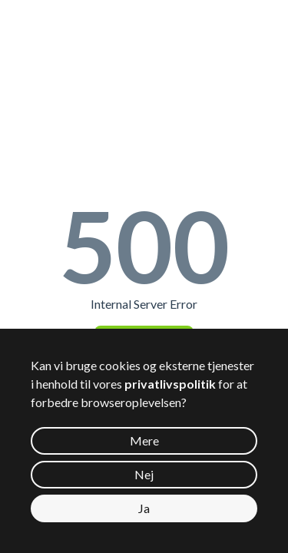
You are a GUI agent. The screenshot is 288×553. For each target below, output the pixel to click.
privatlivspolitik (170, 383)
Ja (144, 508)
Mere (144, 440)
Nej (144, 474)
